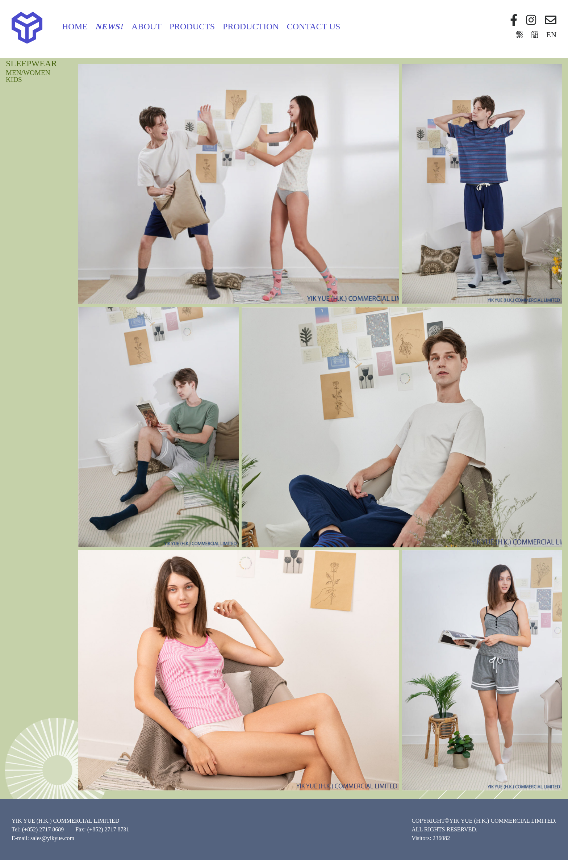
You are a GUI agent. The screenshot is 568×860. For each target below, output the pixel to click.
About (146, 26)
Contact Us (314, 26)
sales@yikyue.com (52, 838)
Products (192, 26)
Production (251, 26)
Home (75, 26)
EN (551, 34)
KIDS (14, 79)
